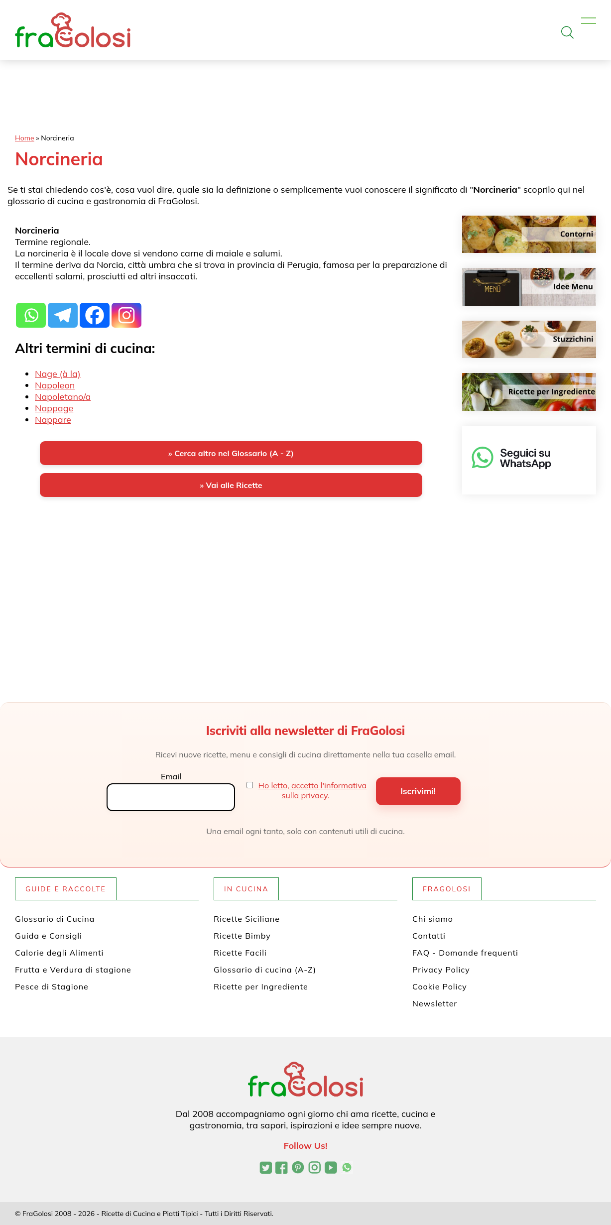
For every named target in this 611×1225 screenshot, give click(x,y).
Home (24, 137)
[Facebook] (95, 310)
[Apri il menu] (588, 21)
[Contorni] (529, 234)
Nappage (54, 408)
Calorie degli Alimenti (59, 953)
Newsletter (434, 1003)
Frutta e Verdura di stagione (73, 970)
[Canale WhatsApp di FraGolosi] (347, 1168)
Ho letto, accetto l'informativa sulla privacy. (312, 790)
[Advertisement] (231, 582)
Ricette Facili (240, 953)
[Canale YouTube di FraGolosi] (331, 1168)
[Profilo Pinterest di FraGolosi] (298, 1168)
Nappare (53, 419)
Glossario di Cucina (55, 919)
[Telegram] (63, 310)
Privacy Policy (441, 970)
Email (171, 776)
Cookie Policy (439, 986)
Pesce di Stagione (52, 986)
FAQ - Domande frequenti (465, 953)
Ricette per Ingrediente (261, 986)
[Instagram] (126, 310)
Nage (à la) (58, 373)
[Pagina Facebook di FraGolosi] (281, 1168)
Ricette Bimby (242, 936)
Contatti (429, 936)
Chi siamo (432, 919)
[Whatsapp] (31, 310)
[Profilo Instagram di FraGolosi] (314, 1168)
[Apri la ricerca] (567, 32)
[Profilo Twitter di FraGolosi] (265, 1168)
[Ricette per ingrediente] (529, 391)
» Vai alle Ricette (231, 485)
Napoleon (55, 385)
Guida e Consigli (48, 936)
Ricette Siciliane (247, 919)
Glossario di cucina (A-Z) (265, 970)
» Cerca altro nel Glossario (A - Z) (231, 453)
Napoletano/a (63, 396)
